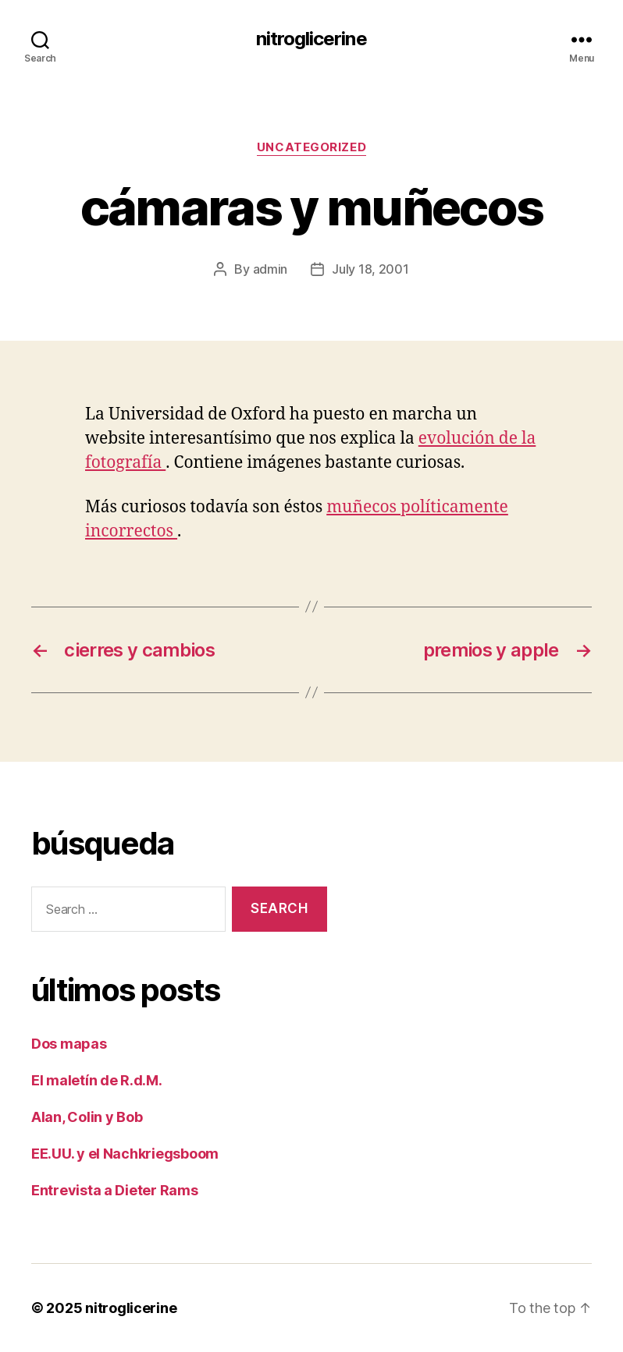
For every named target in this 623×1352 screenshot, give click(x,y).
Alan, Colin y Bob (86, 1117)
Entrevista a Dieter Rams (114, 1190)
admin (270, 269)
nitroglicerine (311, 39)
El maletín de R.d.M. (96, 1080)
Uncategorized (311, 147)
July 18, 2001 (370, 269)
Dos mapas (69, 1043)
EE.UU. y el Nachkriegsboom (125, 1153)
